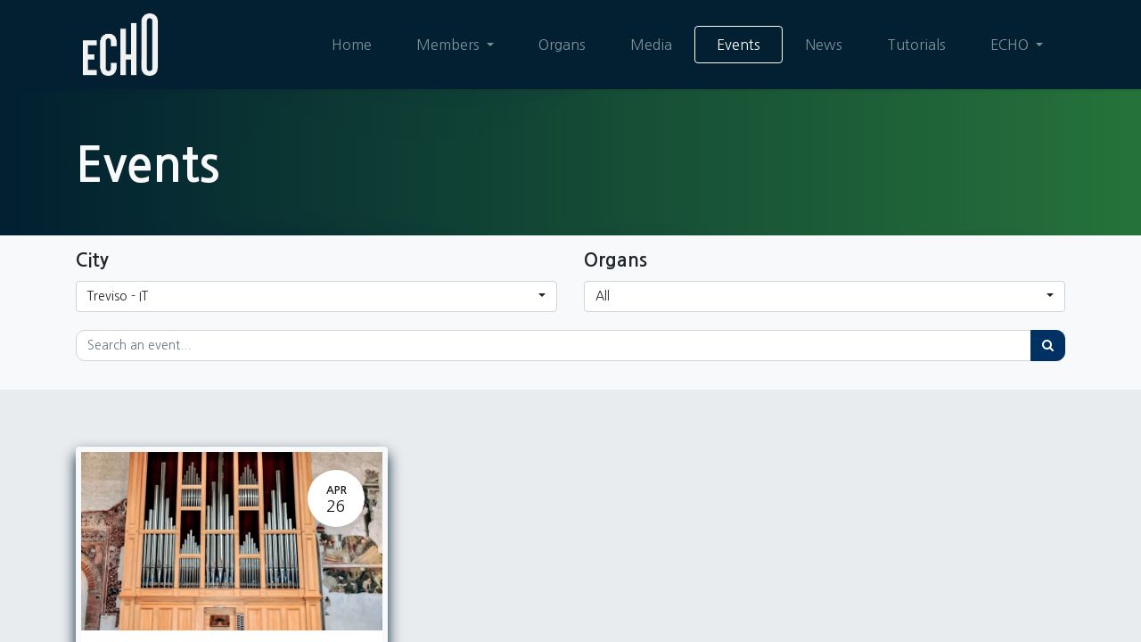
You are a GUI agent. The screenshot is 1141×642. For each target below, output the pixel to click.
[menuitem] (351, 44)
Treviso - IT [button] (117, 296)
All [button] (602, 296)
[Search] (1047, 345)
